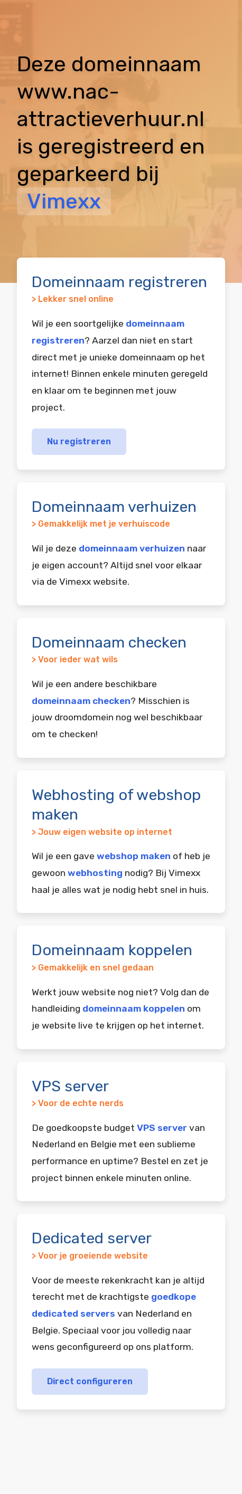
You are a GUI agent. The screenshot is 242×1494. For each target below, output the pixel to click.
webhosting (95, 873)
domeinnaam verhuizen (132, 548)
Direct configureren (90, 1381)
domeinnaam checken (81, 701)
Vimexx (64, 201)
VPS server (162, 1127)
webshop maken (134, 856)
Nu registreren (79, 441)
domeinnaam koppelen (133, 1008)
